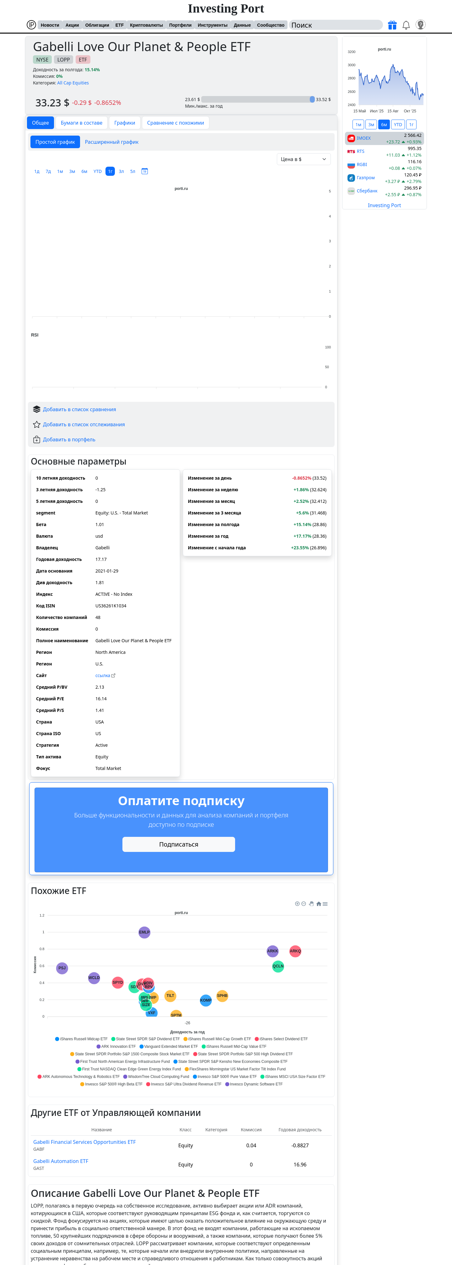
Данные (242, 25)
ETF (120, 25)
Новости (50, 25)
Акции (72, 25)
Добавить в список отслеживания (84, 424)
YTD (98, 171)
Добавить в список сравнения (79, 409)
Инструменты (213, 25)
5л (132, 171)
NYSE (42, 59)
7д (48, 171)
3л (121, 171)
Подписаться (178, 844)
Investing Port (226, 8)
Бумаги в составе (82, 122)
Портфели (180, 25)
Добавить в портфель (69, 439)
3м (72, 171)
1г (110, 171)
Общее (40, 122)
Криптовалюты (146, 25)
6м (85, 171)
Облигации (97, 25)
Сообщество (270, 25)
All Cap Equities (73, 83)
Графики (124, 122)
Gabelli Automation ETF (60, 1161)
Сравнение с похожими (175, 122)
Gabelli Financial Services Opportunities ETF (84, 1141)
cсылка (105, 675)
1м (60, 171)
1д (37, 171)
